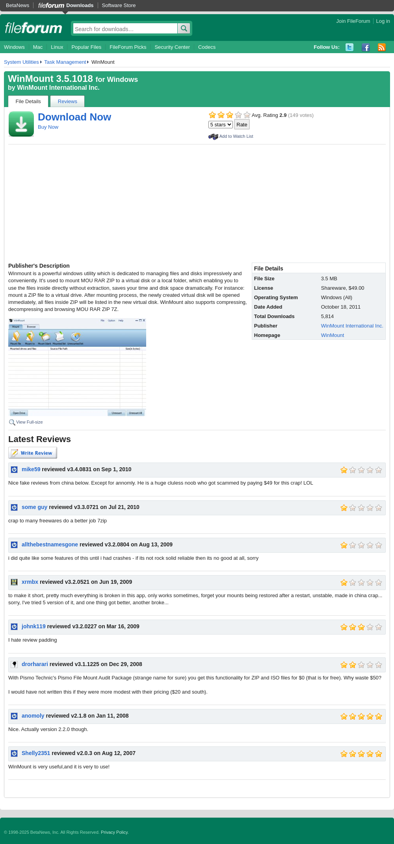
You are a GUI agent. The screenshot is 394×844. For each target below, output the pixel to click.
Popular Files (86, 47)
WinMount (332, 335)
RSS (382, 47)
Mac (38, 47)
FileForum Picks (128, 47)
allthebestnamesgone (50, 544)
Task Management (65, 62)
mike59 (31, 469)
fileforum (33, 27)
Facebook (366, 47)
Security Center (172, 47)
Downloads (79, 5)
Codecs (207, 47)
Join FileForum (353, 21)
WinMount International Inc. (58, 87)
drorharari (35, 664)
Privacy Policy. (115, 832)
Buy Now (48, 127)
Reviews (67, 101)
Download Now (74, 117)
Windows (14, 47)
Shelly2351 (36, 753)
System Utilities (21, 62)
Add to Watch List (236, 136)
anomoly (33, 716)
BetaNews (17, 5)
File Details (28, 101)
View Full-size (29, 422)
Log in (383, 21)
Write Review (32, 453)
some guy (34, 507)
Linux (57, 47)
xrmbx (30, 582)
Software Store (119, 5)
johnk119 (34, 626)
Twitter (350, 47)
